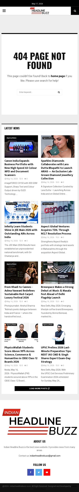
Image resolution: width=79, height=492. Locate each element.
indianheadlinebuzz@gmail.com (45, 456)
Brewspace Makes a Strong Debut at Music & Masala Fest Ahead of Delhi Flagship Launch (57, 292)
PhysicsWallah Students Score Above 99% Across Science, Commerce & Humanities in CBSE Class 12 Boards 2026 (21, 354)
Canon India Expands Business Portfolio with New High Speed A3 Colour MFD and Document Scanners (21, 168)
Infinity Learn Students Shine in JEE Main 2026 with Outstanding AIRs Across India (21, 231)
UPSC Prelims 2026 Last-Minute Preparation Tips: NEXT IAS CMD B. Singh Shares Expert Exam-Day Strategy (56, 354)
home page (58, 76)
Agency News (11, 138)
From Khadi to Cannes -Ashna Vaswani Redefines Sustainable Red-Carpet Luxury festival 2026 (20, 292)
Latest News (12, 128)
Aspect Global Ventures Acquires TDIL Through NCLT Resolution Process (56, 230)
